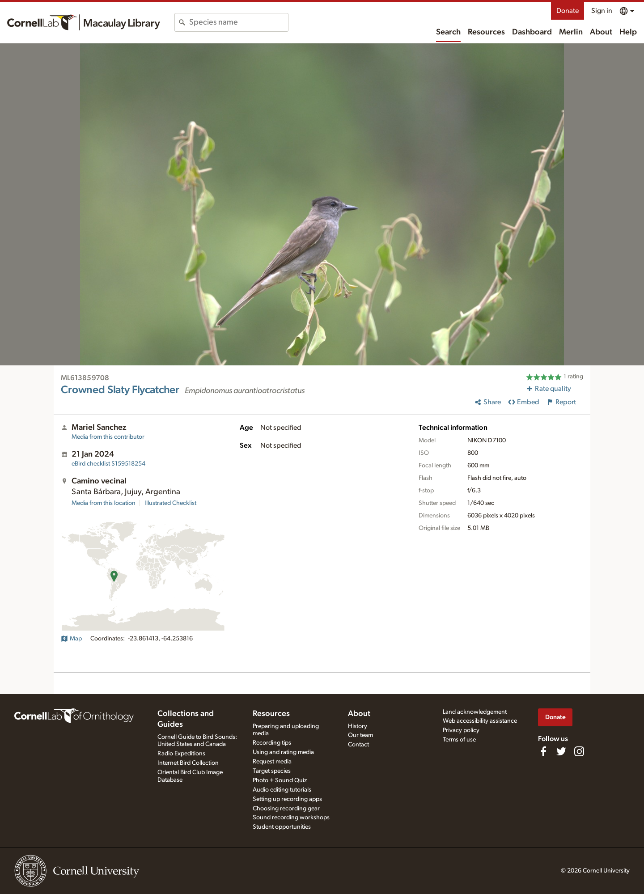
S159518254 (108, 464)
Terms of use (459, 740)
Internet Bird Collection (188, 763)
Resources (486, 32)
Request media (272, 761)
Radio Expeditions (181, 753)
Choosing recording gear (286, 808)
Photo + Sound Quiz (280, 780)
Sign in (601, 10)
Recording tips (272, 743)
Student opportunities (282, 827)
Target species (272, 771)
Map (71, 639)
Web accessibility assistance (480, 721)
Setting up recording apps (287, 799)
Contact (358, 744)
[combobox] (238, 22)
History (357, 726)
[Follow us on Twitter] (561, 751)
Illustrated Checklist (170, 503)
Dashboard (532, 32)
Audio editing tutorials (282, 790)
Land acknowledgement (475, 712)
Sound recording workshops (291, 817)
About (601, 32)
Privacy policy (461, 730)
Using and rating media (283, 752)
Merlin (571, 32)
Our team (360, 735)
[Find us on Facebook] (543, 751)
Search (448, 32)
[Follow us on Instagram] (579, 751)
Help (628, 32)
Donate (567, 10)
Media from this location (104, 503)
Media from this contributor (108, 437)
